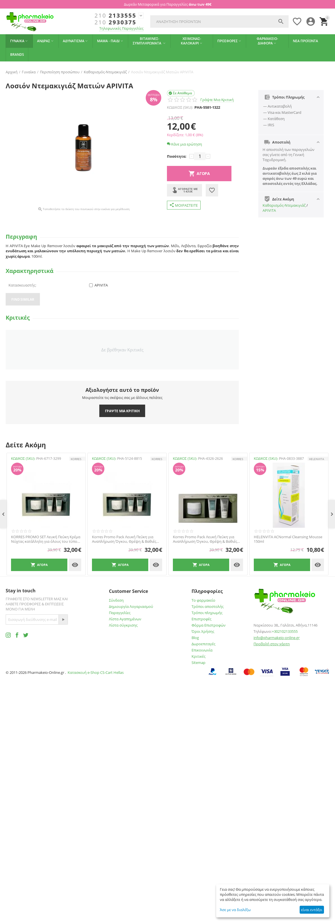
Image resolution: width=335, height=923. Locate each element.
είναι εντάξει (311, 909)
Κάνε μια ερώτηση (184, 144)
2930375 (115, 22)
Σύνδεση (116, 600)
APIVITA (269, 210)
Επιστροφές (201, 618)
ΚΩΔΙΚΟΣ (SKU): (180, 107)
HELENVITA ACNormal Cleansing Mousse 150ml (288, 539)
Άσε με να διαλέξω (235, 909)
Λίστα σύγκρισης (123, 625)
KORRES (76, 459)
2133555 (115, 15)
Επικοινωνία (202, 650)
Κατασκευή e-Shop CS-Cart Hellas (96, 672)
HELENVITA (316, 459)
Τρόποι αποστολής (208, 606)
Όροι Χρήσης (203, 631)
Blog (195, 637)
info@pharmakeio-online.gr (277, 637)
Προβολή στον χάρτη (272, 643)
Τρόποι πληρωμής (207, 612)
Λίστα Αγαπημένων (125, 618)
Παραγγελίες (119, 612)
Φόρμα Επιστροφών (209, 625)
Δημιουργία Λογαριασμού (131, 606)
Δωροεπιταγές (203, 643)
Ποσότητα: (176, 156)
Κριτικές (198, 656)
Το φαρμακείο (203, 600)
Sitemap (198, 662)
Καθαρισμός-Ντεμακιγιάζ (284, 205)
